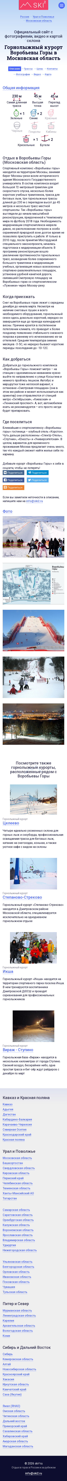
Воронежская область (18, 1230)
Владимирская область (19, 1240)
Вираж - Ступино (18, 1050)
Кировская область (16, 1173)
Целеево (11, 823)
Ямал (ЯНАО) (11, 1406)
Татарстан (10, 1198)
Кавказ (8, 1104)
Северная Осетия (14, 1129)
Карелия (8, 1320)
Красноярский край (16, 1374)
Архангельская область (19, 1325)
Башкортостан (13, 1163)
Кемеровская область (18, 1359)
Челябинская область (18, 1183)
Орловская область (16, 1272)
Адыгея (8, 1109)
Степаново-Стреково (22, 897)
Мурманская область (17, 1310)
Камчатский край (14, 1389)
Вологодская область (18, 1330)
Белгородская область (18, 1267)
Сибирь (8, 1354)
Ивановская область (17, 1277)
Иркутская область (16, 1384)
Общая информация (21, 88)
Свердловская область (19, 1168)
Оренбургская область (18, 1220)
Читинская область (16, 1416)
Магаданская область (18, 1446)
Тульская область (15, 1292)
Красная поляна (14, 1139)
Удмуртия (9, 1245)
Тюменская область (16, 1188)
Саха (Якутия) (12, 1394)
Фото (7, 511)
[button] (13, 472)
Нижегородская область (20, 1250)
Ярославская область (18, 1235)
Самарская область (16, 1210)
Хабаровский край (15, 1436)
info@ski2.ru (34, 501)
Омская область (14, 1411)
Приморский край (15, 1426)
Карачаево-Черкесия (17, 1124)
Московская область (17, 1158)
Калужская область (16, 1225)
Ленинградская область (19, 1315)
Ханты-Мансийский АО (18, 1193)
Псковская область (16, 1282)
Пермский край (13, 1178)
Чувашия (9, 1287)
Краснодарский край (17, 1134)
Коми (6, 1335)
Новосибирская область (19, 1369)
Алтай (7, 1364)
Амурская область (15, 1441)
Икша (8, 971)
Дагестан (9, 1114)
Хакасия (8, 1379)
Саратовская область (18, 1215)
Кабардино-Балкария (17, 1119)
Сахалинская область (18, 1431)
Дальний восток (14, 1421)
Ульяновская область (18, 1261)
